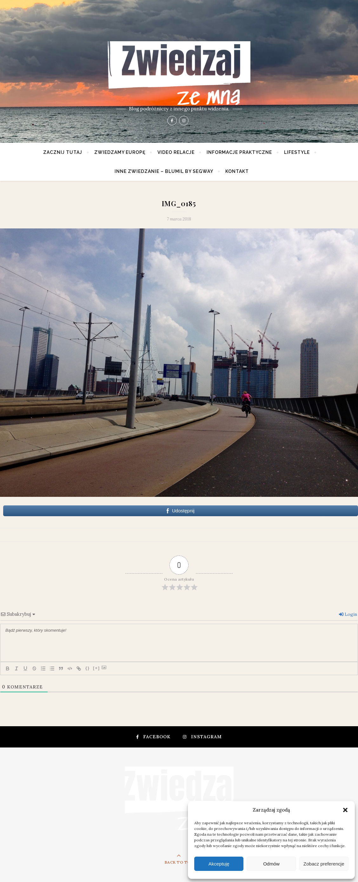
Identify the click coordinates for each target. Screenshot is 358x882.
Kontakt (237, 171)
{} (87, 668)
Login (348, 614)
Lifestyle (297, 152)
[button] (345, 810)
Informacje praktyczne (239, 152)
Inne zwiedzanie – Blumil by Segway (164, 171)
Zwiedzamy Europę (119, 152)
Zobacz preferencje (323, 863)
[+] (96, 668)
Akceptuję (219, 863)
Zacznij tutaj (62, 152)
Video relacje (176, 152)
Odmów (271, 863)
